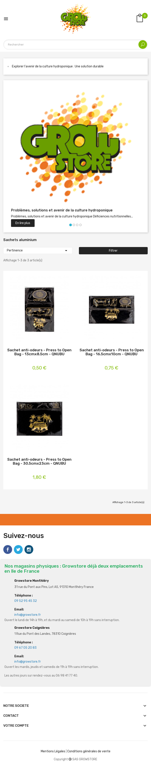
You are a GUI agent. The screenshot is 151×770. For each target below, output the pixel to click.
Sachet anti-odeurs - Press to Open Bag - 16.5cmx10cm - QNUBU (112, 352)
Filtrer (113, 251)
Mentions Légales (53, 751)
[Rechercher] (75, 44)
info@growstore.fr (27, 615)
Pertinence (38, 250)
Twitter (18, 549)
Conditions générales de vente (88, 751)
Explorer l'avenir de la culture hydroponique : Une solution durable (58, 66)
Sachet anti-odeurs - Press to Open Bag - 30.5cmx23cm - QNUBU (39, 461)
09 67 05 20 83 (25, 648)
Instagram (28, 549)
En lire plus (22, 223)
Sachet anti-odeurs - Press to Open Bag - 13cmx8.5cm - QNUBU (39, 352)
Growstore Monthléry (31, 581)
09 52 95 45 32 (25, 601)
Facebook (7, 549)
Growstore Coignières (32, 628)
